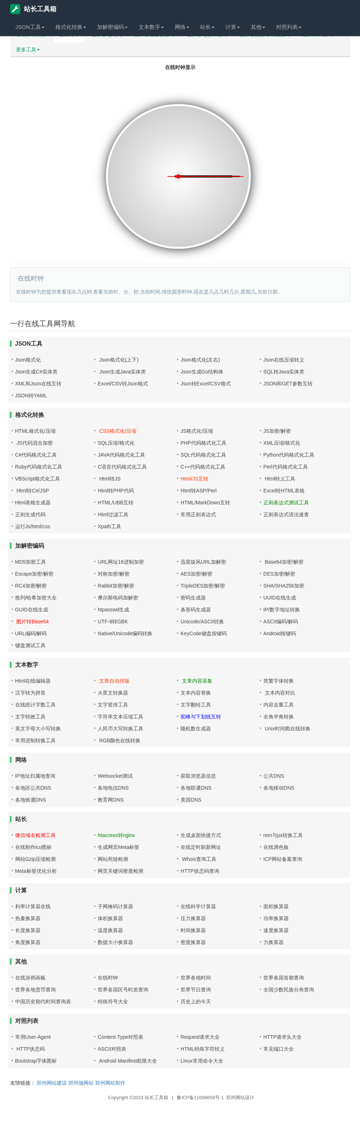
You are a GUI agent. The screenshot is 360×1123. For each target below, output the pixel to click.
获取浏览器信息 (198, 776)
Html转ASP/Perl (199, 491)
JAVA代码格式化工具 (121, 455)
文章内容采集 (196, 681)
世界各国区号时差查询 (123, 989)
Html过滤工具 (113, 514)
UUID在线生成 (279, 598)
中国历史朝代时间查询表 (43, 1001)
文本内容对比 (279, 693)
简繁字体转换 (278, 681)
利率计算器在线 (33, 906)
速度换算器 (276, 930)
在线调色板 (276, 847)
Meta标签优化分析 (36, 871)
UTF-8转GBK (113, 621)
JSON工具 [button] (30, 27)
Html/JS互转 (194, 479)
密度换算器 (193, 942)
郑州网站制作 (110, 1083)
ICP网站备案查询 (282, 859)
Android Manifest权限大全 (127, 1061)
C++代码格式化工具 (203, 467)
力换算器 (273, 942)
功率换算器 (276, 918)
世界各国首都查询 (283, 978)
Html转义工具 (279, 479)
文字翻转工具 (196, 705)
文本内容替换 (196, 693)
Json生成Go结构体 (202, 372)
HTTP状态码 (30, 1049)
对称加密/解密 (114, 574)
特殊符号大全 (113, 1001)
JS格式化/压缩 (197, 431)
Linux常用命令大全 (202, 1061)
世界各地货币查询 (35, 989)
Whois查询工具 (198, 859)
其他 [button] (258, 27)
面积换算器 (276, 906)
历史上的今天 (196, 1001)
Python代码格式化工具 (289, 455)
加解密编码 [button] (112, 27)
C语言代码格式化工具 (122, 467)
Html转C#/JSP (32, 491)
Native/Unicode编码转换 (125, 633)
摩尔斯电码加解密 (118, 598)
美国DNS (191, 800)
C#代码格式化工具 (36, 455)
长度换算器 (28, 930)
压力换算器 (193, 918)
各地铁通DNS (30, 800)
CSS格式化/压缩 (117, 431)
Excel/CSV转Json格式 (123, 384)
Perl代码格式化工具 (285, 467)
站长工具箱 (33, 9)
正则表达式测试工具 (286, 502)
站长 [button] (207, 27)
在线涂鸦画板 (30, 978)
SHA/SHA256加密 (283, 586)
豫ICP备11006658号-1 (200, 1097)
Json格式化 (28, 360)
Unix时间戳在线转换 (286, 728)
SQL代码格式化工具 (203, 455)
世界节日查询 (196, 989)
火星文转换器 (113, 693)
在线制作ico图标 (33, 847)
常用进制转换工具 (35, 740)
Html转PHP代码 (116, 491)
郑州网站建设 (52, 1083)
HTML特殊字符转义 (203, 1049)
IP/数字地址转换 (281, 609)
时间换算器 (193, 930)
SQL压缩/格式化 (116, 443)
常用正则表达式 (198, 514)
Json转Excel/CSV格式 (205, 384)
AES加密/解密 (196, 574)
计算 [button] (232, 27)
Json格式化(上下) (118, 360)
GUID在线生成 (31, 609)
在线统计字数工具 (35, 705)
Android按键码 (279, 633)
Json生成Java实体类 (122, 372)
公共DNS (273, 776)
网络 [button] (182, 27)
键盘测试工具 (30, 645)
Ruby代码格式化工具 (39, 467)
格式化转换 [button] (70, 27)
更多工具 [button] (28, 49)
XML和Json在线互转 (38, 384)
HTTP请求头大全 (282, 1037)
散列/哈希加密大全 (36, 598)
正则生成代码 (30, 514)
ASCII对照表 (112, 1049)
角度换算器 (28, 942)
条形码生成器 (196, 609)
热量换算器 (28, 918)
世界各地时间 (196, 978)
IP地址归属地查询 (35, 776)
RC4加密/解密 (31, 586)
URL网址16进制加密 (121, 562)
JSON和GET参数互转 (288, 384)
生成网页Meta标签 (118, 847)
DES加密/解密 (279, 574)
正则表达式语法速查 (286, 514)
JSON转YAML (31, 395)
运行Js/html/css (32, 526)
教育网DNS (111, 800)
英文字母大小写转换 (38, 728)
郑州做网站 (81, 1083)
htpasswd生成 (113, 609)
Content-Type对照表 (120, 1037)
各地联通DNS (196, 788)
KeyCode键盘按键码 (204, 633)
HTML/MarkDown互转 (205, 502)
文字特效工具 (30, 717)
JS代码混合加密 (34, 443)
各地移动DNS (279, 788)
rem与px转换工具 (283, 835)
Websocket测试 (115, 776)
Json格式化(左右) (200, 360)
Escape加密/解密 (34, 574)
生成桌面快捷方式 (201, 835)
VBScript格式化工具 (37, 479)
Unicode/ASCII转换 (202, 621)
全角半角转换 (278, 717)
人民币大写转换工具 (120, 728)
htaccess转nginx (116, 835)
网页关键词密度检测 (120, 871)
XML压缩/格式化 (282, 443)
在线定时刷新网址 (201, 847)
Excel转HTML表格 (284, 491)
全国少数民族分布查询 (288, 989)
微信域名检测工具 (35, 835)
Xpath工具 (109, 526)
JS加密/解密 (277, 431)
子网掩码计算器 (115, 906)
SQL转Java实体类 (284, 372)
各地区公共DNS (33, 788)
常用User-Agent (33, 1037)
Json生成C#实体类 (36, 372)
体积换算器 (110, 918)
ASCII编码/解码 (280, 621)
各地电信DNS (113, 788)
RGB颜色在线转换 (119, 740)
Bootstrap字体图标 (36, 1061)
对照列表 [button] (288, 27)
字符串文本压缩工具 (120, 717)
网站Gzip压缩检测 (35, 859)
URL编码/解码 (31, 633)
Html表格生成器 (33, 502)
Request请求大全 (200, 1037)
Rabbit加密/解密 (116, 586)
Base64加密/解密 (283, 562)
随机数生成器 (196, 728)
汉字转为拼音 (30, 693)
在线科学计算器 (198, 906)
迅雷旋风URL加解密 (203, 562)
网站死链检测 (113, 859)
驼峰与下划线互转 (201, 717)
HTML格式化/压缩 (35, 431)
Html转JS (109, 479)
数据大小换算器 (115, 942)
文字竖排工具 (113, 705)
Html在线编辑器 (33, 681)
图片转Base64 (32, 621)
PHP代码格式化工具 (203, 443)
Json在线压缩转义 (284, 360)
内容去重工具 (278, 705)
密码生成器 (193, 598)
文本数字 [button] (151, 27)
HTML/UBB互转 (116, 502)
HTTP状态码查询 (200, 871)
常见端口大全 (278, 1049)
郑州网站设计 (240, 1097)
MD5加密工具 (30, 562)
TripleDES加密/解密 (203, 586)
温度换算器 (110, 930)
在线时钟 (108, 978)
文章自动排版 (114, 681)
